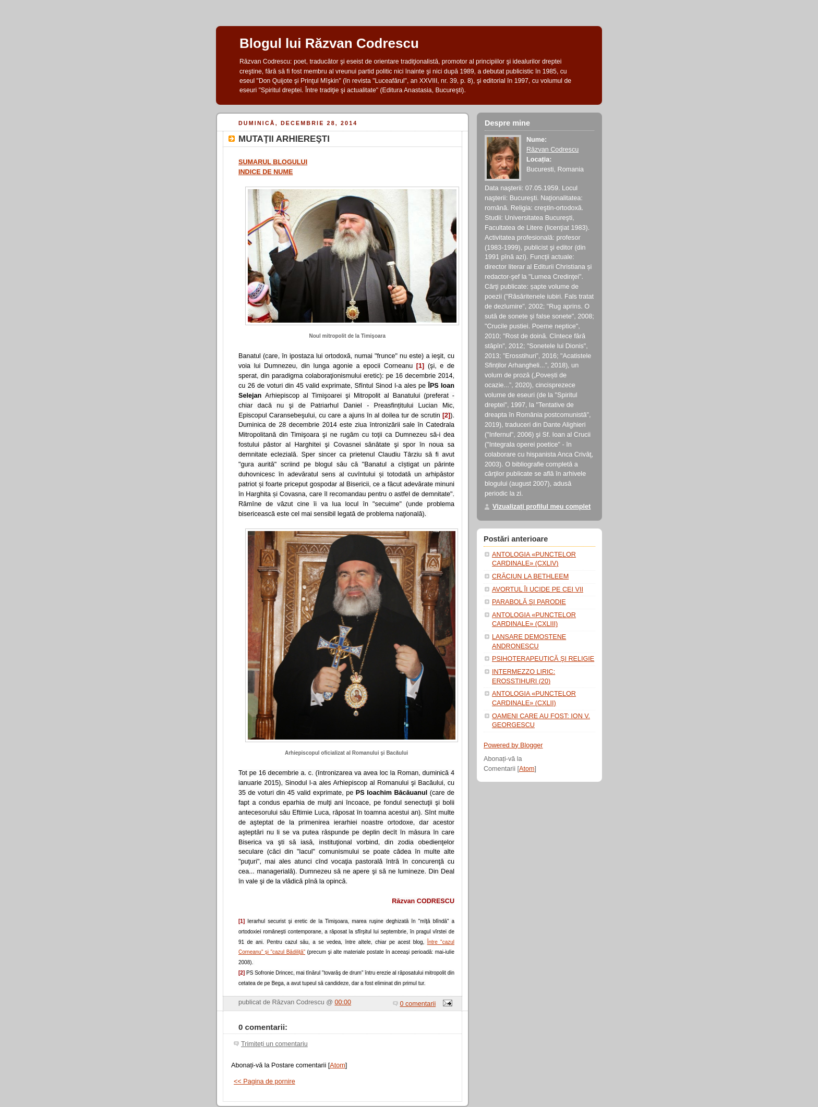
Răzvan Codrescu (552, 149)
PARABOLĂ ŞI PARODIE (529, 602)
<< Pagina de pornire (264, 1081)
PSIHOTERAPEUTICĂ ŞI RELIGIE (543, 658)
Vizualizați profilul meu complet (541, 506)
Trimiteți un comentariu (274, 1044)
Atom (337, 1065)
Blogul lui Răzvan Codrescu (329, 43)
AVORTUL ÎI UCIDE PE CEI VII (537, 589)
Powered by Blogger (513, 745)
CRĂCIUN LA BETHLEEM (530, 576)
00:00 (343, 1002)
